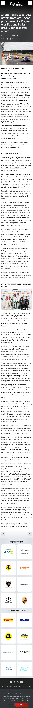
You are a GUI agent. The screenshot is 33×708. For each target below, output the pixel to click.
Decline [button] (10, 704)
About (4, 689)
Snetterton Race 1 (12, 78)
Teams (19, 689)
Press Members (11, 689)
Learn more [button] (25, 700)
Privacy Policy (26, 689)
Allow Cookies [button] (21, 704)
